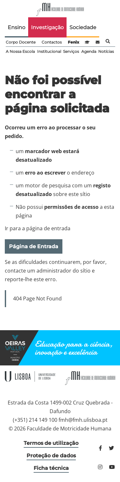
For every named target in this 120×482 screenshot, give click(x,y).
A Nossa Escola (20, 51)
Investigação (47, 27)
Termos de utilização (51, 443)
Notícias (106, 51)
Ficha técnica (51, 468)
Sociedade (82, 27)
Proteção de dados (51, 456)
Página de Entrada (33, 246)
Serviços (71, 51)
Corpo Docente (21, 42)
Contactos (52, 42)
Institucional (49, 51)
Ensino (16, 27)
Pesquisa (108, 41)
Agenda (88, 51)
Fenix (73, 42)
